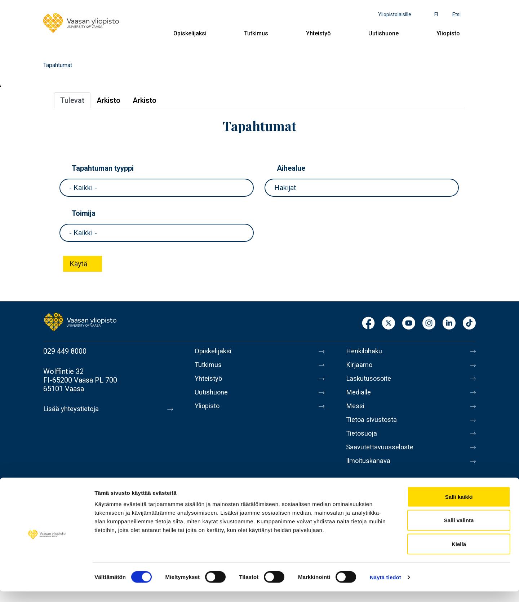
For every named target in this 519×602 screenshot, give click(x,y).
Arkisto (108, 100)
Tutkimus (256, 33)
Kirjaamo (360, 366)
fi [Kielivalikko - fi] (436, 14)
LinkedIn (449, 324)
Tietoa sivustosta (373, 427)
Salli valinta (459, 531)
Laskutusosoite (370, 381)
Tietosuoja (363, 442)
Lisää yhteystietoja (72, 409)
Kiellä (459, 554)
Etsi (456, 14)
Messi (355, 411)
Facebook (368, 324)
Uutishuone (383, 33)
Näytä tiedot (385, 588)
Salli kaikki (459, 507)
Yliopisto (448, 33)
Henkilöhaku (365, 351)
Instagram (428, 324)
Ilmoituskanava (370, 472)
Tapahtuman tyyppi (103, 168)
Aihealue (291, 168)
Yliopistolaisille (394, 14)
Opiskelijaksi (190, 33)
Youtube (408, 324)
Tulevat (72, 100)
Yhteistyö (318, 33)
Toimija (84, 213)
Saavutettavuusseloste (382, 457)
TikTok (469, 324)
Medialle (359, 396)
